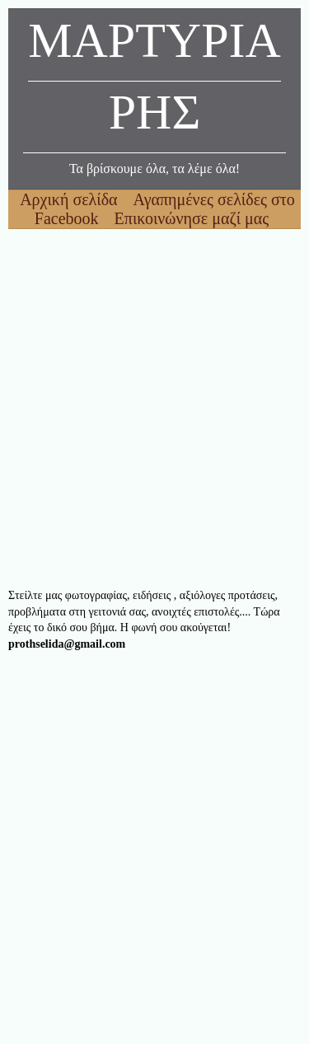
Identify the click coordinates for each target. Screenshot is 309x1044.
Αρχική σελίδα (70, 199)
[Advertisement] (154, 408)
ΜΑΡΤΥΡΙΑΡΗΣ (154, 80)
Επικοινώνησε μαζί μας (192, 218)
